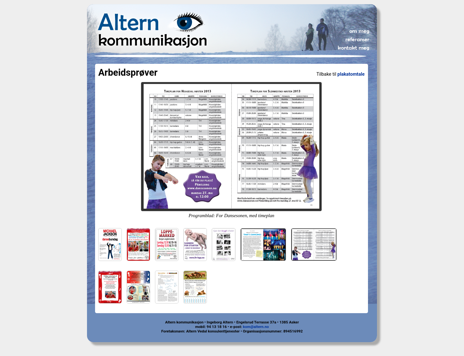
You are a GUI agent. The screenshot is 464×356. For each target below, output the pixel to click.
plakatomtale (350, 74)
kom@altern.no (256, 326)
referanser (357, 39)
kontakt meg (353, 47)
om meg (359, 31)
